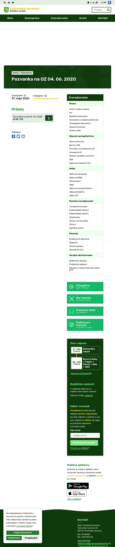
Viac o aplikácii (74, 459)
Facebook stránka (86, 509)
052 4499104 (84, 501)
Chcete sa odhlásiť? (80, 408)
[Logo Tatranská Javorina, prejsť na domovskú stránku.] (21, 10)
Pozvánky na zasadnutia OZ (46, 58)
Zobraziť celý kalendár (81, 333)
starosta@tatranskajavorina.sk (93, 506)
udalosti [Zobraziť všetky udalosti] (89, 355)
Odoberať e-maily (84, 402)
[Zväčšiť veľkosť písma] (97, 2)
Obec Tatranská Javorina (32, 526)
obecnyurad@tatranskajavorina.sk (94, 503)
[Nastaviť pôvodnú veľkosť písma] (93, 2)
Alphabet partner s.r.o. (39, 524)
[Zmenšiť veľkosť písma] (91, 2)
